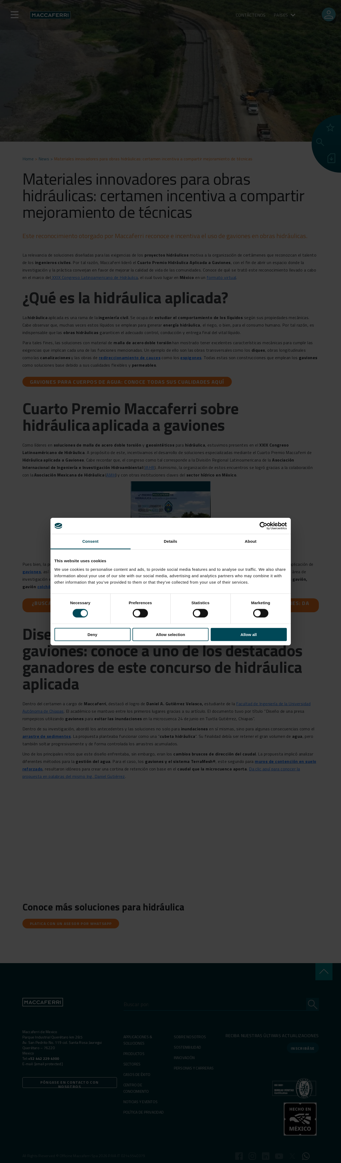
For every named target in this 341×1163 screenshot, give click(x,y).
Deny (92, 634)
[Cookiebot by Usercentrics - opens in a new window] (263, 526)
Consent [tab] (90, 541)
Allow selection (170, 634)
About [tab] (251, 541)
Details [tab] (170, 541)
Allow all (249, 634)
